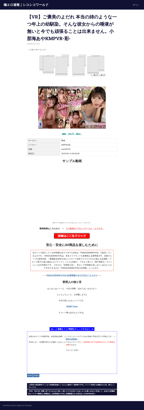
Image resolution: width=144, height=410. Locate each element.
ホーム (135, 5)
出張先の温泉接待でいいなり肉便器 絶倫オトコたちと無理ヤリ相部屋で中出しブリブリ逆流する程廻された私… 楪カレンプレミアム (71, 385)
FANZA (36, 375)
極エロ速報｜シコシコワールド (26, 5)
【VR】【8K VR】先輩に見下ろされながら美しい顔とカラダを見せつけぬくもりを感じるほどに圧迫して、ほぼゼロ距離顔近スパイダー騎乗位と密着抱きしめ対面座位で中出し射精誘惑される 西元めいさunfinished (71, 392)
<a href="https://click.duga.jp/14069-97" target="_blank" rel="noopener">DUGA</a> (72, 65)
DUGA (30, 375)
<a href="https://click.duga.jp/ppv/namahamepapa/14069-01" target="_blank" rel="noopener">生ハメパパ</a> (72, 320)
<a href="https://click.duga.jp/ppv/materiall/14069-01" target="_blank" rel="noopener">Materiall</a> (72, 362)
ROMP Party (72, 306)
